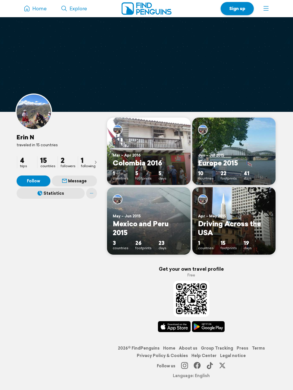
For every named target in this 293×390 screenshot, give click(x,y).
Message (74, 181)
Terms (258, 348)
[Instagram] (184, 366)
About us (188, 348)
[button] (266, 8)
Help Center (204, 355)
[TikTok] (209, 366)
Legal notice (233, 355)
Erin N (25, 137)
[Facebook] (197, 366)
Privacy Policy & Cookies (162, 355)
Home (169, 348)
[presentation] (95, 162)
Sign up (237, 8)
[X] (222, 366)
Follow (33, 181)
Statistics (50, 193)
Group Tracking (217, 348)
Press (242, 348)
